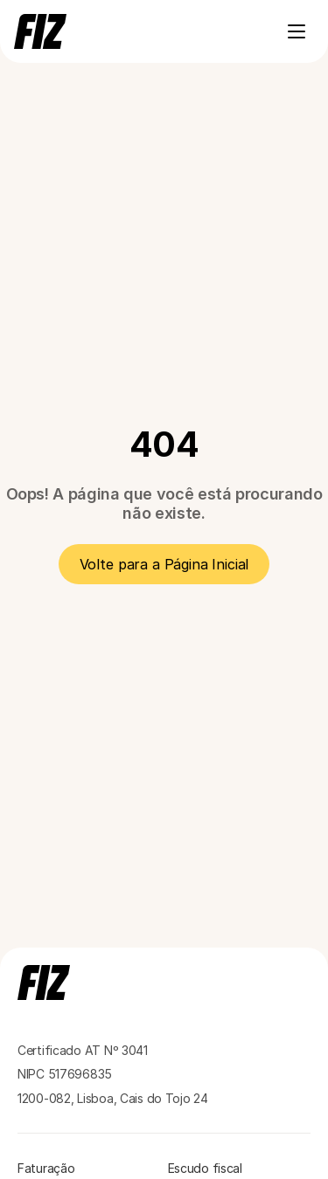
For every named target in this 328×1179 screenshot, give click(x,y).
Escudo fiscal (205, 1168)
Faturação (45, 1168)
